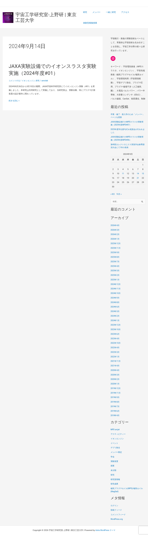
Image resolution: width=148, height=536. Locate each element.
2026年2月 (115, 228)
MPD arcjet (116, 423)
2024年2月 (115, 310)
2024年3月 (115, 305)
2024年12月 (116, 278)
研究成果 (115, 478)
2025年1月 (115, 274)
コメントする (15, 74)
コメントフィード (119, 508)
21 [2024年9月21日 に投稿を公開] (138, 172)
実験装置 (115, 455)
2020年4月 (115, 364)
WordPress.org (117, 513)
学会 (113, 451)
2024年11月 (116, 283)
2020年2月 (115, 373)
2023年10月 (116, 323)
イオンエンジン (30, 74)
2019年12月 (116, 382)
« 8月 (113, 188)
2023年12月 (116, 319)
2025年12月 (116, 237)
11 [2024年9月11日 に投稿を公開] (123, 167)
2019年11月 (116, 387)
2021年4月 (115, 360)
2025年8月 (115, 251)
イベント (115, 437)
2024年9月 (115, 292)
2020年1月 (115, 378)
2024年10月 (116, 287)
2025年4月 (115, 260)
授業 (113, 460)
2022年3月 (115, 346)
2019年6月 (115, 405)
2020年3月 (115, 369)
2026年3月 (115, 224)
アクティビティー (119, 428)
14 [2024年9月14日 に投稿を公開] (138, 167)
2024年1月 (115, 314)
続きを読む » (14, 94)
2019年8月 (115, 396)
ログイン (115, 499)
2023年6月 (115, 328)
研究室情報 (116, 473)
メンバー (95, 14)
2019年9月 (115, 391)
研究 (85, 14)
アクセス (121, 14)
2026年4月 (115, 219)
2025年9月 (115, 246)
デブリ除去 (116, 441)
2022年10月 (116, 337)
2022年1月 (115, 351)
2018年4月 (115, 409)
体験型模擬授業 (136, 14)
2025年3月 (115, 264)
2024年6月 (115, 301)
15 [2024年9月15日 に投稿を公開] (143, 167)
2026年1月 (115, 233)
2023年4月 (115, 332)
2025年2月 (115, 269)
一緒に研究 (108, 14)
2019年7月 (115, 400)
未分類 (114, 464)
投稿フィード (117, 504)
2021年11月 (116, 355)
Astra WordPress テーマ (105, 524)
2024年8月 (115, 296)
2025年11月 (116, 242)
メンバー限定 (117, 446)
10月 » (119, 188)
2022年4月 (115, 341)
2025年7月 (115, 255)
